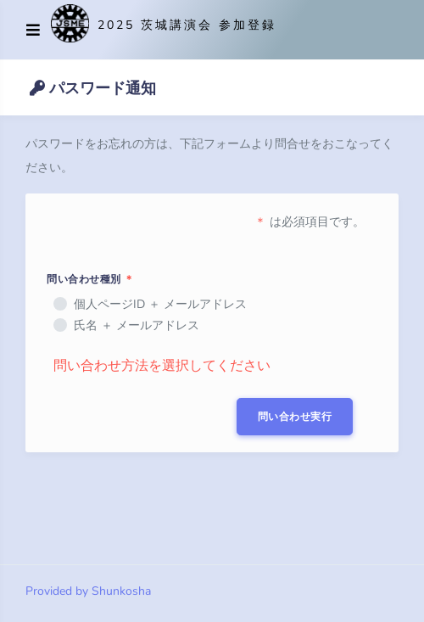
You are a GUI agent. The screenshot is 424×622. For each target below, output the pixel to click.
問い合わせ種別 (91, 279)
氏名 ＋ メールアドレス (136, 325)
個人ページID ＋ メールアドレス (160, 304)
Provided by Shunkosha (88, 591)
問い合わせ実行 (295, 416)
